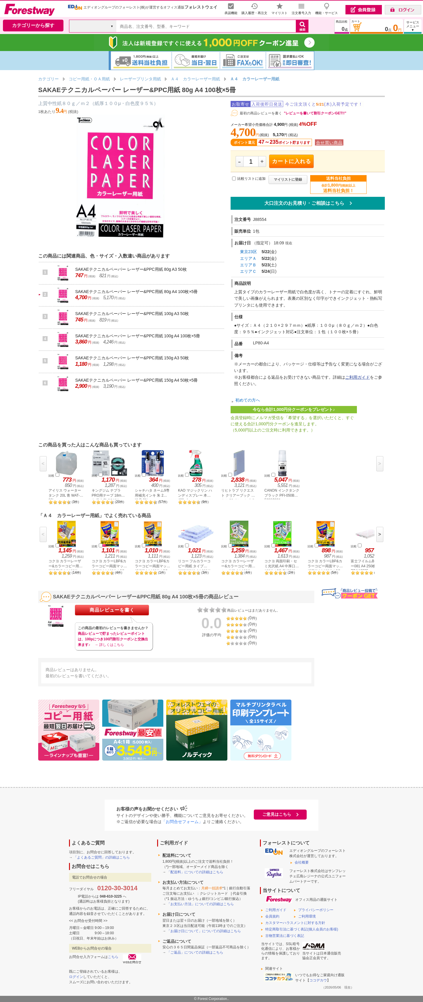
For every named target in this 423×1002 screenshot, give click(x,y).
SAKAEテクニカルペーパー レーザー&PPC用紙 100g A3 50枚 (132, 313)
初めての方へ (247, 400)
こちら (113, 957)
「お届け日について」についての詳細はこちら (204, 931)
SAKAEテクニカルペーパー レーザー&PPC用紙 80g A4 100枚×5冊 (136, 291)
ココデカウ (318, 980)
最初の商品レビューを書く (261, 113)
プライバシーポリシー (315, 910)
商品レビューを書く (112, 609)
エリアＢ (248, 265)
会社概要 (302, 862)
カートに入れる (291, 161)
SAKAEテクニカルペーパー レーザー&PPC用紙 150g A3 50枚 (132, 358)
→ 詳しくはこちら (109, 645)
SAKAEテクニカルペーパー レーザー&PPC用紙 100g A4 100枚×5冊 (137, 336)
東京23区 (248, 251)
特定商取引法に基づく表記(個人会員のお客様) (301, 929)
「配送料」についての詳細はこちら (195, 872)
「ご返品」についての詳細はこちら (195, 952)
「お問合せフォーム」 (182, 821)
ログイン (76, 977)
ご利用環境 (307, 916)
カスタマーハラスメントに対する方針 (295, 923)
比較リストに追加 (251, 179)
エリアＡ (248, 258)
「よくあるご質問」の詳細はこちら (101, 857)
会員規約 (272, 916)
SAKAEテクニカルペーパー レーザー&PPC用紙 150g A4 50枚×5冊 (136, 380)
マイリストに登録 (288, 179)
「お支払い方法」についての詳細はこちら (200, 904)
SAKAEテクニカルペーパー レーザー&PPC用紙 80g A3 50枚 (131, 269)
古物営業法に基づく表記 (284, 936)
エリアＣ (248, 271)
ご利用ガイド (357, 377)
